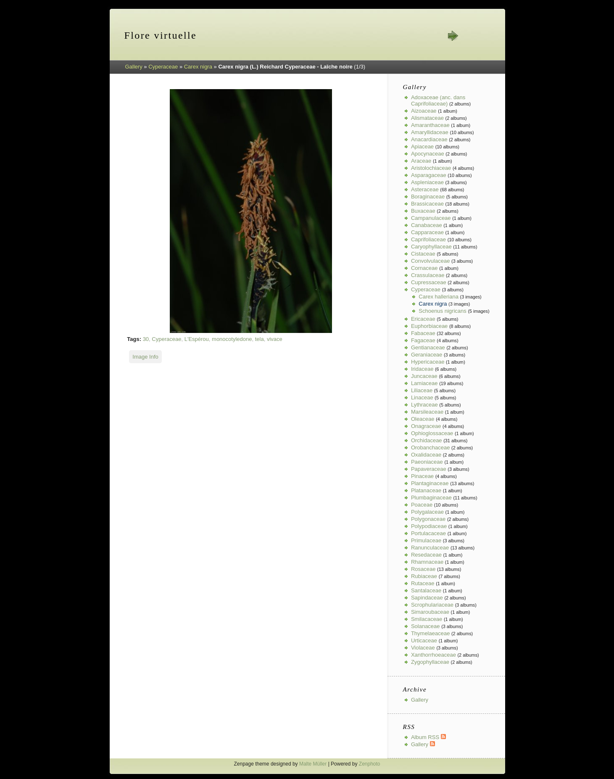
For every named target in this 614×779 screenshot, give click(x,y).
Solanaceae (425, 626)
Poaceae (421, 505)
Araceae (421, 161)
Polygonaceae (428, 519)
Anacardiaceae (429, 139)
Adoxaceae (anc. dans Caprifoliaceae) (438, 100)
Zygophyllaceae (430, 662)
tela (259, 339)
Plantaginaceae (430, 483)
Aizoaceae (424, 111)
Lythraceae (424, 404)
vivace (274, 339)
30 (146, 339)
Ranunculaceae (430, 547)
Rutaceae (423, 583)
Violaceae (423, 647)
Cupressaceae (428, 282)
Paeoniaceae (427, 462)
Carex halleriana (439, 296)
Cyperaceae (163, 66)
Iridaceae (422, 369)
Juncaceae (424, 376)
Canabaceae (426, 225)
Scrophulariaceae (432, 605)
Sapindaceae (427, 597)
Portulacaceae (428, 533)
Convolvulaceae (430, 261)
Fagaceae (423, 340)
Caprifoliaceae (428, 239)
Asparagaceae (428, 175)
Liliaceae (421, 390)
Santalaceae (426, 590)
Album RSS (428, 737)
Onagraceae (426, 426)
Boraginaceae (428, 196)
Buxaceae (423, 211)
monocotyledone (232, 339)
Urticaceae (424, 640)
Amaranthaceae (430, 125)
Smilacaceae (426, 619)
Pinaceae (422, 476)
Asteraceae (425, 189)
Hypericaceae (428, 362)
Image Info (145, 357)
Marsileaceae (427, 412)
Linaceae (422, 397)
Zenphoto (369, 764)
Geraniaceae (426, 354)
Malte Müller (313, 764)
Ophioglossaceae (432, 433)
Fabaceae (423, 333)
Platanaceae (426, 490)
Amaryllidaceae (429, 132)
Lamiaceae (424, 383)
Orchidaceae (426, 440)
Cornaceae (424, 268)
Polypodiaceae (429, 526)
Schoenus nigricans (442, 311)
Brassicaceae (427, 204)
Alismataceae (427, 118)
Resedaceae (426, 555)
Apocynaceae (427, 154)
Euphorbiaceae (429, 326)
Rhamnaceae (427, 562)
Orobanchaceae (430, 447)
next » (452, 35)
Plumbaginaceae (431, 497)
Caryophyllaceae (431, 246)
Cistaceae (423, 254)
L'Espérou (196, 339)
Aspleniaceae (427, 182)
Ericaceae (423, 319)
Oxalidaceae (426, 455)
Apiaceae (422, 146)
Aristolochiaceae (431, 168)
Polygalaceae (427, 512)
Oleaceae (423, 419)
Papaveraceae (428, 469)
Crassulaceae (428, 275)
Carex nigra (198, 66)
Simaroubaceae (430, 612)
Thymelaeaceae (430, 633)
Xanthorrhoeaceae (433, 655)
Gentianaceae (428, 347)
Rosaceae (423, 569)
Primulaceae (426, 540)
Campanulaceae (431, 218)
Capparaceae (427, 232)
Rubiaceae (424, 576)
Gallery (133, 66)
